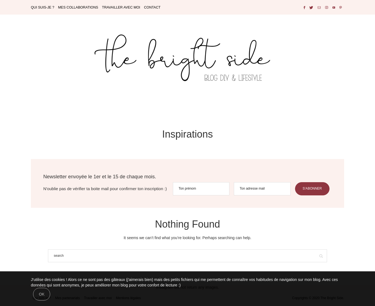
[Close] (41, 294)
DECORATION (179, 109)
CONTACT (152, 7)
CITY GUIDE (211, 109)
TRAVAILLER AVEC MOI (121, 7)
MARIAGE (190, 109)
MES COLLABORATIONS (78, 7)
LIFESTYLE (222, 109)
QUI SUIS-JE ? (42, 7)
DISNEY (201, 109)
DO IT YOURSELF (155, 109)
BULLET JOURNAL (168, 109)
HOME (144, 109)
